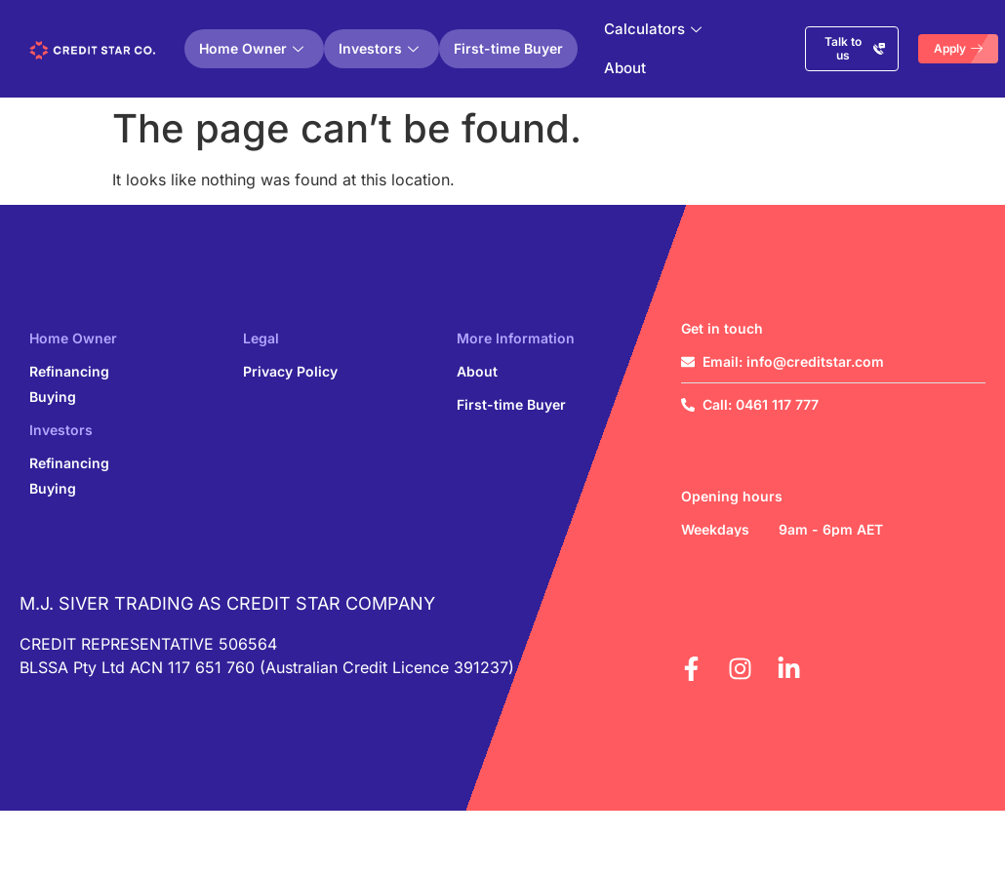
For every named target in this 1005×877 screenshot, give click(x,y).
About (625, 68)
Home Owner (251, 48)
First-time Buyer (508, 48)
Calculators (653, 29)
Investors (379, 48)
